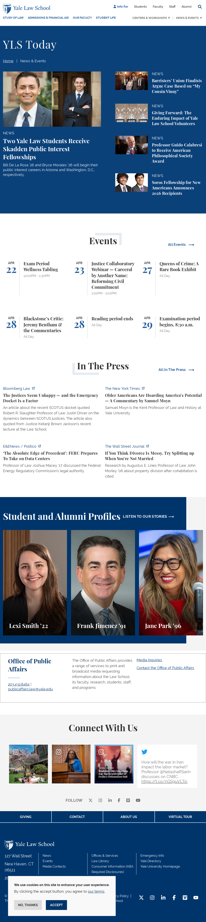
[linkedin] (110, 800)
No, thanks (28, 905)
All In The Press (173, 370)
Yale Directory (150, 861)
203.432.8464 (19, 684)
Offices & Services (105, 856)
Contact (77, 817)
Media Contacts (54, 866)
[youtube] (138, 800)
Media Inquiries (149, 660)
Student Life (106, 17)
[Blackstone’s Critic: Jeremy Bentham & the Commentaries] (35, 327)
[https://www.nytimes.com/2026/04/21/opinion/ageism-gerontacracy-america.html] (154, 402)
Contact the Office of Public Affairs (165, 668)
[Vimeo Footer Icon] (184, 898)
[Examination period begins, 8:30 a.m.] (171, 327)
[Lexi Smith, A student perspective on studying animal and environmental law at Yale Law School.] (35, 582)
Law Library (100, 861)
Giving (25, 817)
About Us (129, 817)
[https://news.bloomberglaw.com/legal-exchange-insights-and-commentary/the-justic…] (52, 410)
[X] (91, 800)
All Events (177, 244)
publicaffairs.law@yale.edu (30, 689)
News (47, 856)
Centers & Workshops (149, 17)
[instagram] (100, 800)
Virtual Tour (180, 817)
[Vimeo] (128, 800)
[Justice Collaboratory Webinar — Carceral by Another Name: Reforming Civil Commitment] (103, 278)
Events (48, 861)
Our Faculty (82, 17)
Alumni (186, 6)
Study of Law (13, 17)
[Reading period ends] (103, 327)
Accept (56, 905)
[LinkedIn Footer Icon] (163, 898)
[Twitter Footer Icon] (141, 898)
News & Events (187, 17)
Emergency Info (152, 856)
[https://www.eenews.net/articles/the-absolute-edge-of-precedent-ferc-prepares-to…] (52, 460)
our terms (96, 891)
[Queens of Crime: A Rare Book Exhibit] (171, 278)
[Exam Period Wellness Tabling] (35, 278)
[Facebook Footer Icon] (174, 898)
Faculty (158, 6)
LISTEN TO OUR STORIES (145, 516)
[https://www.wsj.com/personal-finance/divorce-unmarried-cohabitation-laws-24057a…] (154, 462)
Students (140, 6)
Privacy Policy (118, 896)
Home (8, 61)
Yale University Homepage (160, 866)
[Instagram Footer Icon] (152, 898)
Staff (172, 6)
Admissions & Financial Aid (48, 17)
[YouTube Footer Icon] (195, 898)
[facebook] (119, 800)
